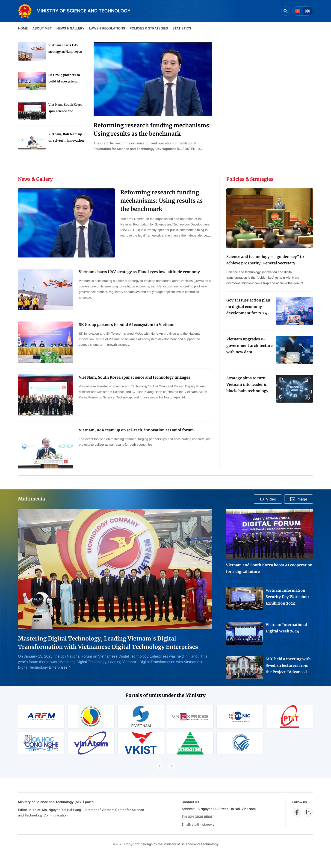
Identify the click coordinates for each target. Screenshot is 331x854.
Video (268, 499)
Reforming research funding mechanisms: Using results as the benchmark (152, 129)
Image (298, 499)
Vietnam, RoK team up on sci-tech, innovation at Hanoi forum (66, 138)
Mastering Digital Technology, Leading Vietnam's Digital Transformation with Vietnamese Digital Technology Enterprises (108, 642)
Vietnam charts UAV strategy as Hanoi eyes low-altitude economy (65, 49)
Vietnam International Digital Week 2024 (286, 628)
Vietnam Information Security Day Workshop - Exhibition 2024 (289, 597)
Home (23, 28)
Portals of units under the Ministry (165, 695)
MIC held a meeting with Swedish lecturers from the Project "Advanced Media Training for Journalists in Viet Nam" (288, 666)
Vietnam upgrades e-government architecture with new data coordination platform (249, 346)
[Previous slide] (159, 766)
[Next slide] (171, 766)
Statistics (181, 28)
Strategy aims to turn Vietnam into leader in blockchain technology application (247, 385)
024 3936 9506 (200, 817)
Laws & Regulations (107, 28)
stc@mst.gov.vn (204, 825)
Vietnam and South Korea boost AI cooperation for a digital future (269, 568)
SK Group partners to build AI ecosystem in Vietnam (64, 79)
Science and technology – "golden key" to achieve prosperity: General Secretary (265, 260)
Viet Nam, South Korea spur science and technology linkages (65, 108)
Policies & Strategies (149, 28)
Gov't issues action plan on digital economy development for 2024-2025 (248, 307)
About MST (42, 28)
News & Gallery (70, 28)
